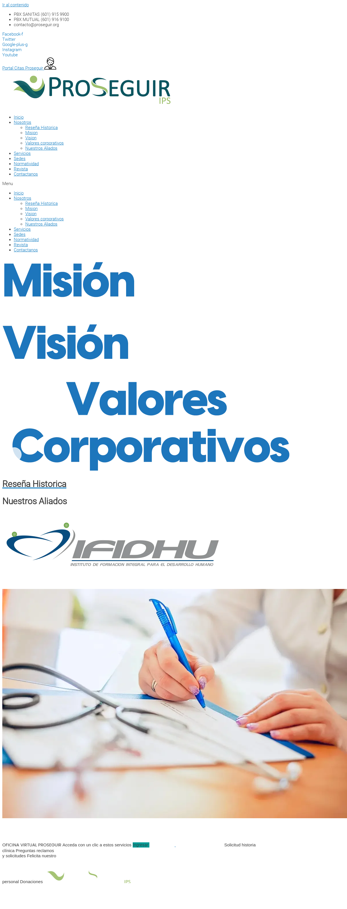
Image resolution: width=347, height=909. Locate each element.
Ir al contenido (15, 4)
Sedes (20, 158)
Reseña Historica (41, 127)
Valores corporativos (44, 143)
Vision (30, 137)
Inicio (19, 117)
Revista (21, 169)
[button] (166, 183)
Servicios (22, 153)
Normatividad (26, 163)
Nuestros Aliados (41, 148)
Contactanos (26, 174)
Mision (31, 132)
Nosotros (22, 122)
